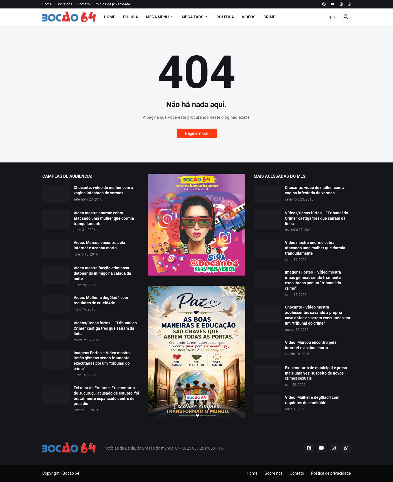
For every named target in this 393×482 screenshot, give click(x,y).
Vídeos (249, 17)
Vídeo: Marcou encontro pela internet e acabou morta (99, 245)
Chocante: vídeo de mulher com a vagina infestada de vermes (103, 190)
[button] (332, 17)
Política (225, 17)
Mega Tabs (192, 17)
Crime (269, 17)
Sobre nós (64, 4)
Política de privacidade (112, 4)
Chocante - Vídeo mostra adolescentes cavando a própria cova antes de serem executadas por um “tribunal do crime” (317, 315)
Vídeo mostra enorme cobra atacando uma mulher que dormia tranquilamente (104, 218)
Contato (83, 4)
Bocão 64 (71, 473)
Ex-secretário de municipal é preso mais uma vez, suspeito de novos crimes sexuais (316, 373)
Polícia (130, 17)
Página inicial (196, 133)
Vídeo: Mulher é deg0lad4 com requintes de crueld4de (101, 300)
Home (47, 4)
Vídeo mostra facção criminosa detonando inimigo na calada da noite (102, 273)
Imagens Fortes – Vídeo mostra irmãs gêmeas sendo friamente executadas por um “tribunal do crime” (102, 361)
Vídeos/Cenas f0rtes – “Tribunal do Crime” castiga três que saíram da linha (105, 328)
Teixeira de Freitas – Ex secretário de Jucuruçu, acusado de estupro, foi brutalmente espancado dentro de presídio (106, 396)
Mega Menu (157, 17)
